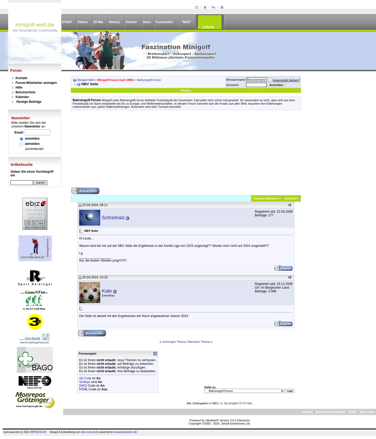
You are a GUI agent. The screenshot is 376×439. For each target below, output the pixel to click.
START (67, 22)
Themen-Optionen (265, 198)
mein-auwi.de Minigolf (330, 412)
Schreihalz (113, 217)
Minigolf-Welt (85, 79)
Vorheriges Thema (174, 341)
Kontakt (21, 78)
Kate (107, 291)
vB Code (85, 378)
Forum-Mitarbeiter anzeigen (36, 83)
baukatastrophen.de (125, 432)
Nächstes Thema (199, 341)
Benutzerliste (25, 92)
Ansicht (290, 198)
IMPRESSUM (38, 432)
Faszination (164, 22)
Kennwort (232, 84)
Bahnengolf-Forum (149, 79)
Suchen (186, 90)
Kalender (22, 97)
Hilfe (19, 87)
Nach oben (367, 412)
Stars (147, 22)
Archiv (352, 412)
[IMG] (83, 385)
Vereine (131, 22)
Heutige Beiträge (28, 102)
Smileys (84, 382)
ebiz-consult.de (89, 432)
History (114, 22)
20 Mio (98, 22)
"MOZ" (186, 22)
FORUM (208, 27)
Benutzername (235, 79)
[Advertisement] (186, 150)
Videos (82, 22)
